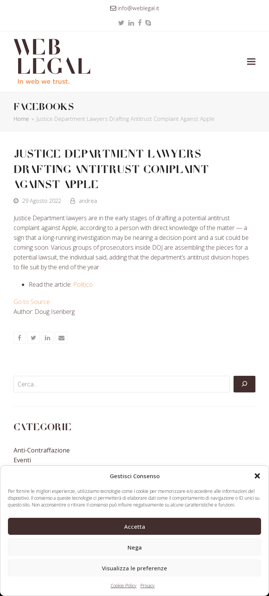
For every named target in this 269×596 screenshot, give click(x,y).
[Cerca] (244, 384)
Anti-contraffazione (42, 450)
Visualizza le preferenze (134, 568)
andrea (88, 200)
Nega (135, 547)
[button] (257, 476)
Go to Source (32, 302)
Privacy (147, 585)
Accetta (134, 526)
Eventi (22, 460)
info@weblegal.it (138, 8)
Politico (83, 284)
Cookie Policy (124, 585)
